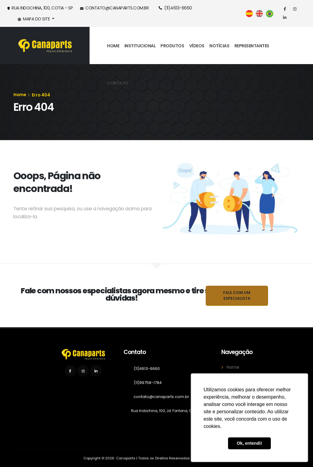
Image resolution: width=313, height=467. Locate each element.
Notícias (219, 46)
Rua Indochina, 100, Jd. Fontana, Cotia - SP (172, 410)
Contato (117, 83)
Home (113, 46)
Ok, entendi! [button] (249, 443)
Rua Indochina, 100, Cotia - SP (40, 8)
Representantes (251, 46)
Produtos (172, 46)
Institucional (140, 46)
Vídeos (196, 46)
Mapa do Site (34, 19)
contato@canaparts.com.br (114, 8)
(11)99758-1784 (150, 383)
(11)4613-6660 (175, 8)
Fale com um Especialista (236, 295)
